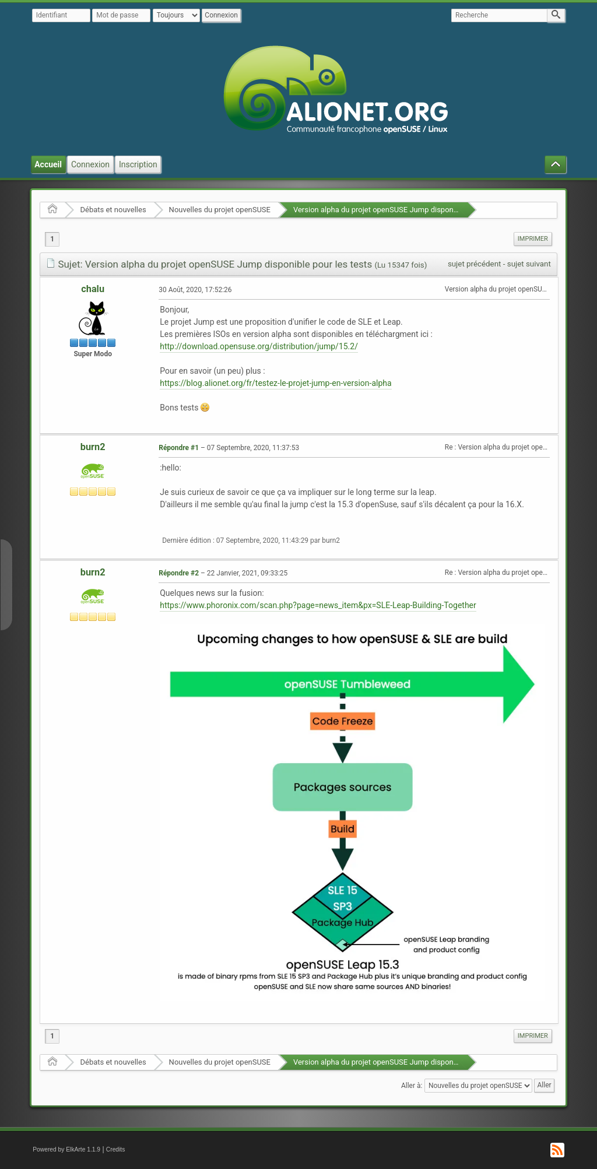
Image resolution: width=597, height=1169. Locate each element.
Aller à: (411, 1086)
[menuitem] (533, 239)
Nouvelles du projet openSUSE (220, 209)
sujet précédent (474, 263)
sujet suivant (529, 263)
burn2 (93, 446)
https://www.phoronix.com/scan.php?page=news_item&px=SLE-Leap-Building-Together (318, 605)
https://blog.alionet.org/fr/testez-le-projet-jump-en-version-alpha (275, 383)
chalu (92, 288)
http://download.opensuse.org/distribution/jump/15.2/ (259, 346)
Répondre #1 (179, 448)
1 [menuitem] (52, 239)
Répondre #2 (179, 573)
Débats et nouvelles (113, 209)
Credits (115, 1149)
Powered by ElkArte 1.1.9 (66, 1149)
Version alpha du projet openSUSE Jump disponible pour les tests (403, 209)
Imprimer (533, 239)
